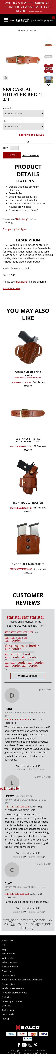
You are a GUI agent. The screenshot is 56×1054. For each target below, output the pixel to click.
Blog (3, 949)
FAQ (3, 945)
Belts (33, 30)
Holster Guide (8, 953)
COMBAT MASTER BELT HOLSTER (28, 375)
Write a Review (27, 676)
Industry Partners (9, 962)
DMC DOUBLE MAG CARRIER (28, 564)
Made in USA (7, 958)
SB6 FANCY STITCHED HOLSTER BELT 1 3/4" (28, 440)
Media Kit (6, 1005)
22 (51, 920)
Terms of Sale (8, 975)
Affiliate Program (9, 966)
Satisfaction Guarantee (12, 988)
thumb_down (36, 769)
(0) (5, 643)
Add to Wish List (30, 155)
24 (12, 923)
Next (12, 155)
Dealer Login (7, 1010)
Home (21, 30)
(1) (5, 660)
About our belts (11, 288)
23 (6, 924)
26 (25, 924)
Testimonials (7, 1014)
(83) (36, 632)
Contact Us (6, 997)
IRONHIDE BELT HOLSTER (28, 503)
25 (19, 924)
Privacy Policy (7, 971)
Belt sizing (21, 281)
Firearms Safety (9, 984)
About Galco (7, 940)
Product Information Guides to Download (21, 979)
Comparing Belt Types (15, 229)
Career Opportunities (11, 1001)
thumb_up (18, 769)
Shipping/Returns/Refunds (14, 992)
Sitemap (5, 1018)
